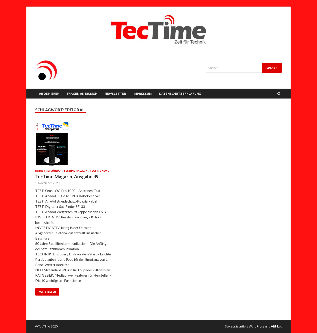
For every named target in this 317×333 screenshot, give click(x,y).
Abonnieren (49, 93)
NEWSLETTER (115, 93)
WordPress (256, 326)
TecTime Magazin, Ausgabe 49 (67, 176)
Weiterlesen (47, 291)
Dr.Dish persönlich (48, 170)
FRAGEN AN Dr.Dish (82, 93)
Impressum (142, 93)
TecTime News (99, 170)
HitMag (276, 326)
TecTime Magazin (76, 170)
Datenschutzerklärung (180, 93)
